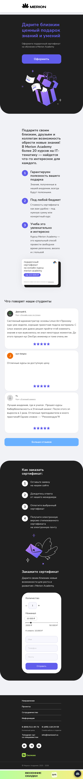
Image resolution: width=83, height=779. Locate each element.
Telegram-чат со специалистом (30, 736)
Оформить (41, 59)
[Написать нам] (77, 773)
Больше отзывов (42, 442)
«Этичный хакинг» (28, 399)
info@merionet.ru (51, 281)
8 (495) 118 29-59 (50, 727)
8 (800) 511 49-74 (30, 727)
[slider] (31, 622)
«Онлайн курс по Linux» (30, 315)
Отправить (41, 666)
